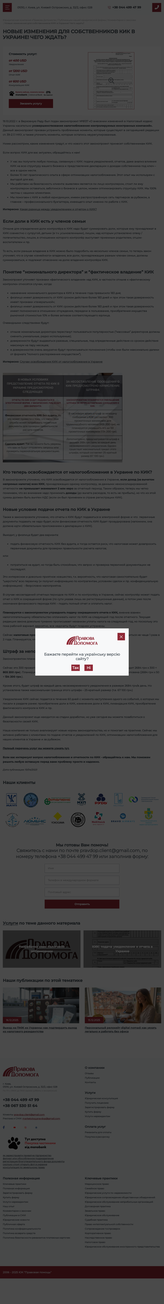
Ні (89, 668)
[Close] (121, 636)
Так (75, 668)
